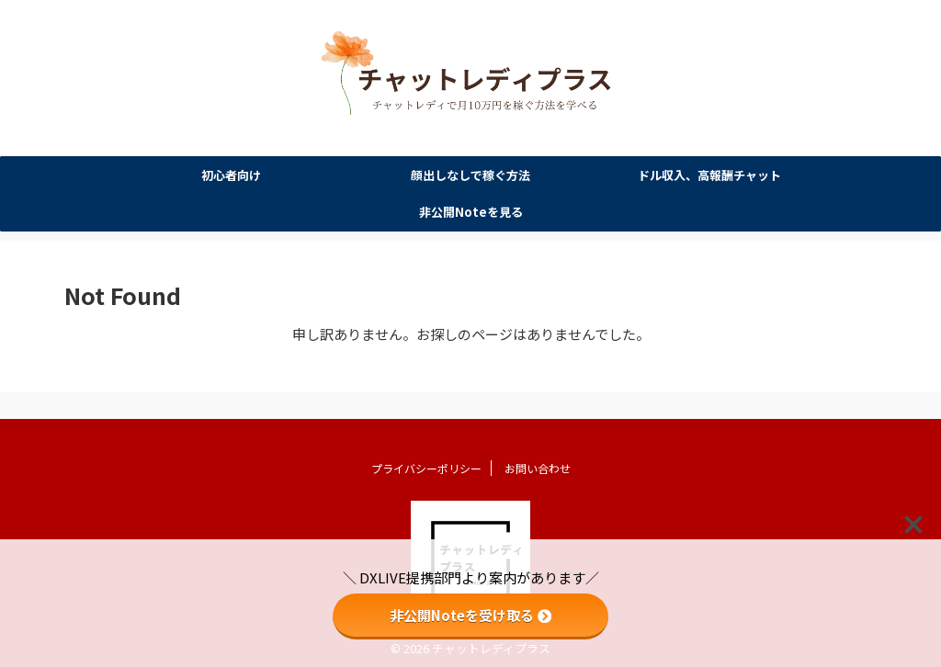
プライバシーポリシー (426, 461)
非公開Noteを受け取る (470, 615)
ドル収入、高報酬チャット (709, 176)
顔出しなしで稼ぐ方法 (470, 176)
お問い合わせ (538, 461)
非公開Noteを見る (471, 212)
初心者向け (231, 176)
